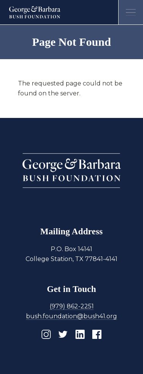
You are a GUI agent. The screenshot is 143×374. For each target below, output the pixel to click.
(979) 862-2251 (72, 306)
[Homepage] (35, 12)
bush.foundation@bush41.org (71, 316)
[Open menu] (130, 12)
